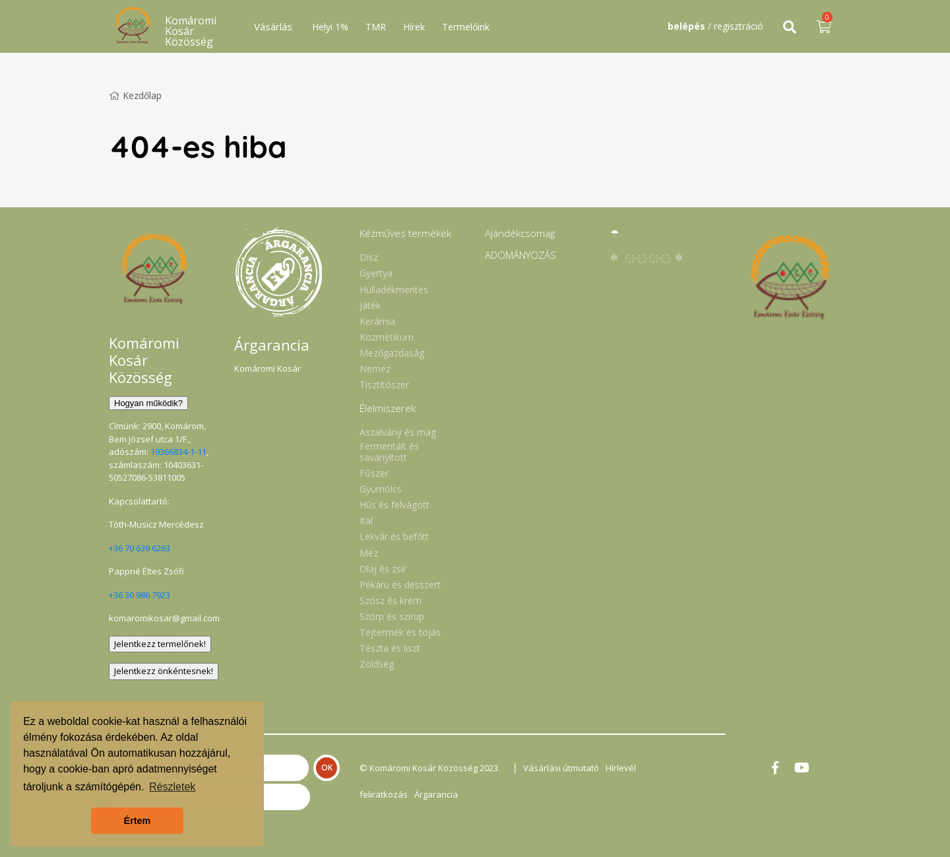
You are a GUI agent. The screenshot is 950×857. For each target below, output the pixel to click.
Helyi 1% (330, 26)
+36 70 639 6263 (139, 548)
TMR (375, 26)
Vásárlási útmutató (561, 768)
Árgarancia (436, 794)
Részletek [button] (172, 786)
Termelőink (466, 26)
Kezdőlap (135, 95)
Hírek (414, 26)
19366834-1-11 (178, 452)
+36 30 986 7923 (139, 595)
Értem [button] (137, 820)
